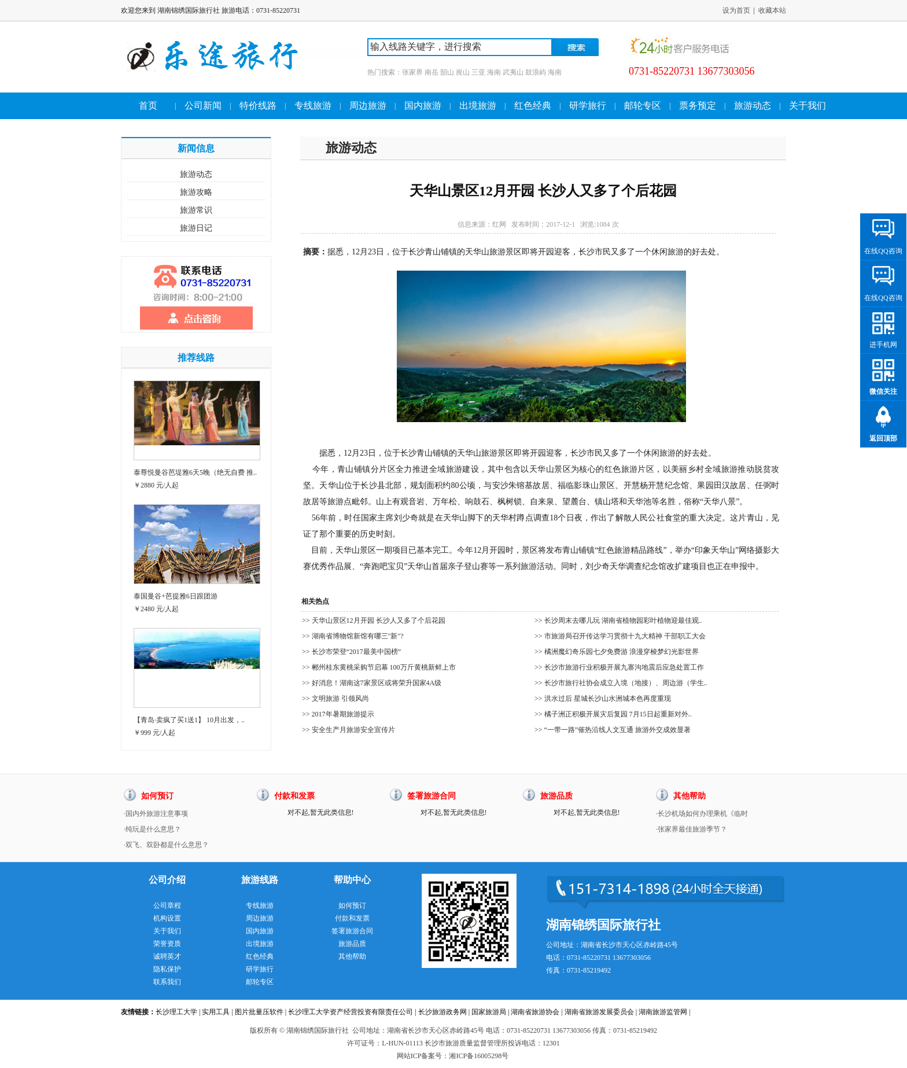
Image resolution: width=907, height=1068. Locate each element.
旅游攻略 (196, 192)
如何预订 (352, 905)
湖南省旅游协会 (535, 1012)
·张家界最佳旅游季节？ (691, 829)
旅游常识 (196, 210)
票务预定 (697, 105)
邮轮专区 (642, 105)
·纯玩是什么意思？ (152, 829)
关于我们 (807, 105)
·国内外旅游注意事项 (156, 814)
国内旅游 (422, 105)
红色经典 (532, 105)
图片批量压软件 (259, 1012)
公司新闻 (203, 105)
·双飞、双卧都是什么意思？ (166, 845)
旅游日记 (196, 228)
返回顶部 (883, 438)
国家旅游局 (488, 1012)
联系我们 (167, 982)
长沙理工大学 (176, 1012)
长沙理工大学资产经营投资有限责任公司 (350, 1012)
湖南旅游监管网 (663, 1012)
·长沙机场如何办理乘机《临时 (702, 814)
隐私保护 (167, 969)
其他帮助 (352, 956)
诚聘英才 (167, 956)
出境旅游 (477, 105)
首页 (148, 105)
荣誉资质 (167, 944)
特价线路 (257, 105)
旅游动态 (752, 105)
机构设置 (167, 918)
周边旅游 (367, 105)
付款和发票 (352, 918)
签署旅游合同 (352, 931)
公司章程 (167, 905)
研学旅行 (587, 105)
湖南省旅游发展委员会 (599, 1012)
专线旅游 (312, 105)
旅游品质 (352, 944)
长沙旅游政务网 (442, 1012)
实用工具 (216, 1012)
